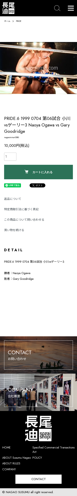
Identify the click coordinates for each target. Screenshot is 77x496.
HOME (6, 447)
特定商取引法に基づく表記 (21, 209)
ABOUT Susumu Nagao (16, 458)
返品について (12, 199)
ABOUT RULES (11, 463)
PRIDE (18, 21)
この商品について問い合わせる (24, 220)
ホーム (7, 21)
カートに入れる (38, 172)
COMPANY (9, 469)
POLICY (37, 458)
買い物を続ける (14, 230)
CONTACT (38, 479)
